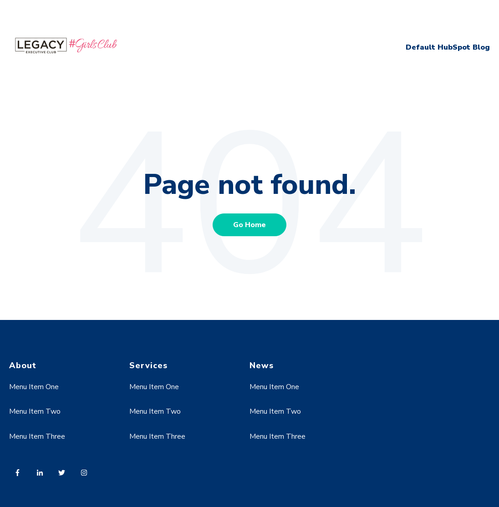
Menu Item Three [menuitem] (37, 436)
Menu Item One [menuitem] (34, 387)
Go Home (249, 225)
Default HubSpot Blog (448, 47)
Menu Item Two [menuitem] (35, 411)
